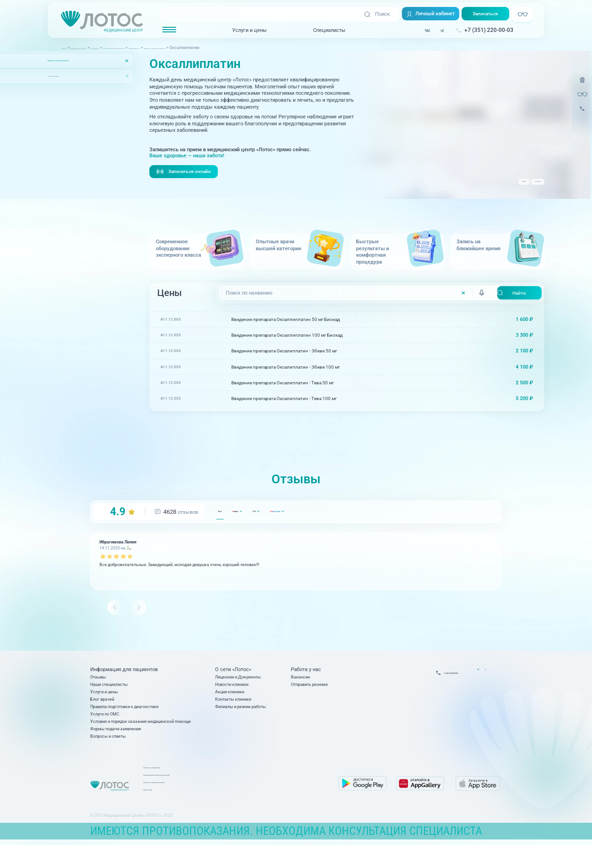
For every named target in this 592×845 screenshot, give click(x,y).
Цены (489, 185)
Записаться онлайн (186, 172)
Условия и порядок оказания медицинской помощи (140, 723)
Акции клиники (229, 694)
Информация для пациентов (124, 672)
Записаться (489, 15)
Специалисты (329, 30)
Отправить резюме (309, 686)
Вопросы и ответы (108, 738)
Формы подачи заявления (115, 731)
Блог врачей (102, 701)
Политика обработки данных (247, 786)
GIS (311, 513)
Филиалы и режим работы (240, 708)
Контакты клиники (233, 701)
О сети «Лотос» (233, 672)
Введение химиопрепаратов (79, 60)
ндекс (265, 513)
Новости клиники (231, 686)
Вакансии (300, 679)
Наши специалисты (109, 686)
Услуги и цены (249, 30)
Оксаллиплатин (65, 76)
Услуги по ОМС (104, 716)
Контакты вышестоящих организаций (256, 779)
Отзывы (526, 185)
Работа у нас (306, 672)
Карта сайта (232, 794)
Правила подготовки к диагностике (124, 708)
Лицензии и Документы (238, 679)
